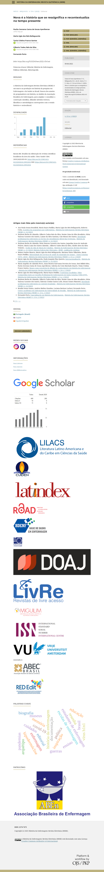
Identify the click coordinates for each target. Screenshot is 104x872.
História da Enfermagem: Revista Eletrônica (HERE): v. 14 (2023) (51, 240)
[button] (76, 198)
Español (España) (22, 321)
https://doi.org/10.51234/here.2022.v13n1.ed (34, 62)
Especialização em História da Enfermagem (47, 295)
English (18, 317)
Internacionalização (73, 259)
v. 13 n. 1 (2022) (34, 11)
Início (15, 11)
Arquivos (24, 11)
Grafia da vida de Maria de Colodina (39, 248)
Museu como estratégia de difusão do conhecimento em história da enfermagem (59, 268)
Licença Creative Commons (78, 182)
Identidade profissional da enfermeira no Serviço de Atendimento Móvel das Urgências (52, 238)
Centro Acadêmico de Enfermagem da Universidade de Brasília (42, 291)
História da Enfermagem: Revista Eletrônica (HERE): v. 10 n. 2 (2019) (45, 270)
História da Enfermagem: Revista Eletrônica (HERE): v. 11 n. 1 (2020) (55, 257)
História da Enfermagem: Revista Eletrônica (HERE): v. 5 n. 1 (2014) (43, 277)
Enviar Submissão (22, 331)
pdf (67, 31)
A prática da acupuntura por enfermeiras (39, 230)
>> (20, 301)
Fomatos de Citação (73, 101)
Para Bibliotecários (20, 370)
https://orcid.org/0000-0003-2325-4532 (27, 43)
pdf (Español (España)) (76, 39)
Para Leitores (18, 363)
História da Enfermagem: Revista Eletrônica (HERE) (41, 2)
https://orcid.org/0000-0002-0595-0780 (27, 49)
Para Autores (17, 367)
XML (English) (72, 47)
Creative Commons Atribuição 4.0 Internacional (39, 841)
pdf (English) (72, 35)
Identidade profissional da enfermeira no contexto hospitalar (54, 283)
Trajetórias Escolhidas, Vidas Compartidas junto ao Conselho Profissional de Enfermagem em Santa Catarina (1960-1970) (52, 274)
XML (67, 43)
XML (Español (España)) (76, 51)
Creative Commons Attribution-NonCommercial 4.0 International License (76, 164)
